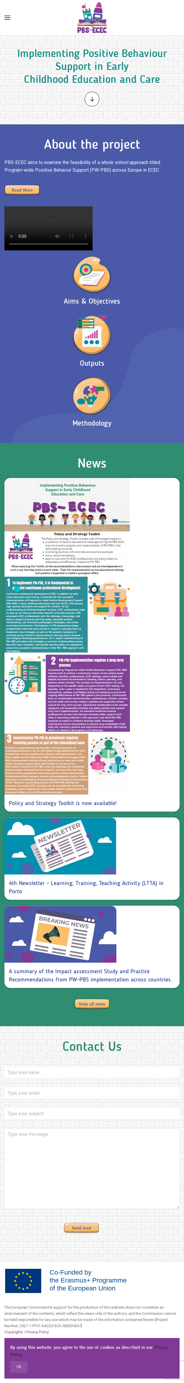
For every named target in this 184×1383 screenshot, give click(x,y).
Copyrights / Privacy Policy (26, 1332)
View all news (92, 1004)
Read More (22, 190)
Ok (18, 1366)
